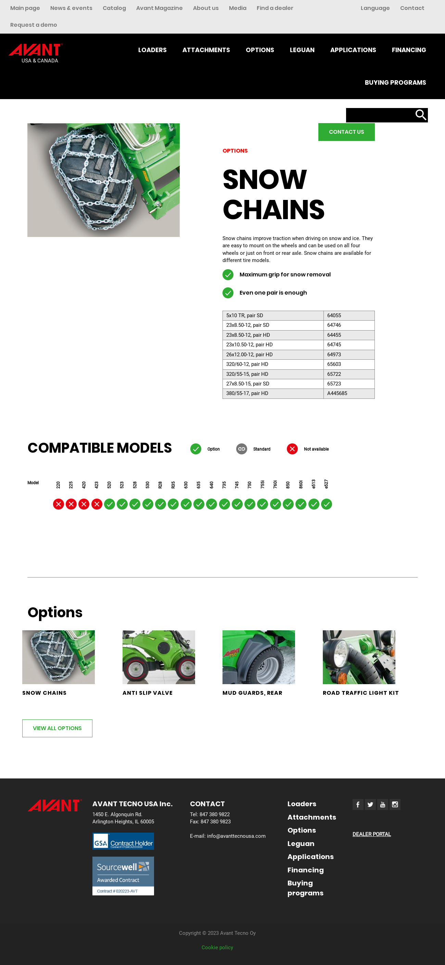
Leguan (302, 50)
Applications (353, 50)
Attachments (206, 50)
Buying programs (395, 82)
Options (260, 50)
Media (237, 8)
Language (375, 8)
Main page (25, 8)
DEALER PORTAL (372, 834)
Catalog (114, 8)
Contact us (346, 132)
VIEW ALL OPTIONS (57, 728)
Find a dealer (275, 8)
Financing (409, 50)
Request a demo (33, 25)
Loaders (152, 50)
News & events (71, 8)
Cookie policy (217, 947)
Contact (412, 8)
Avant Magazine (159, 8)
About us (206, 8)
